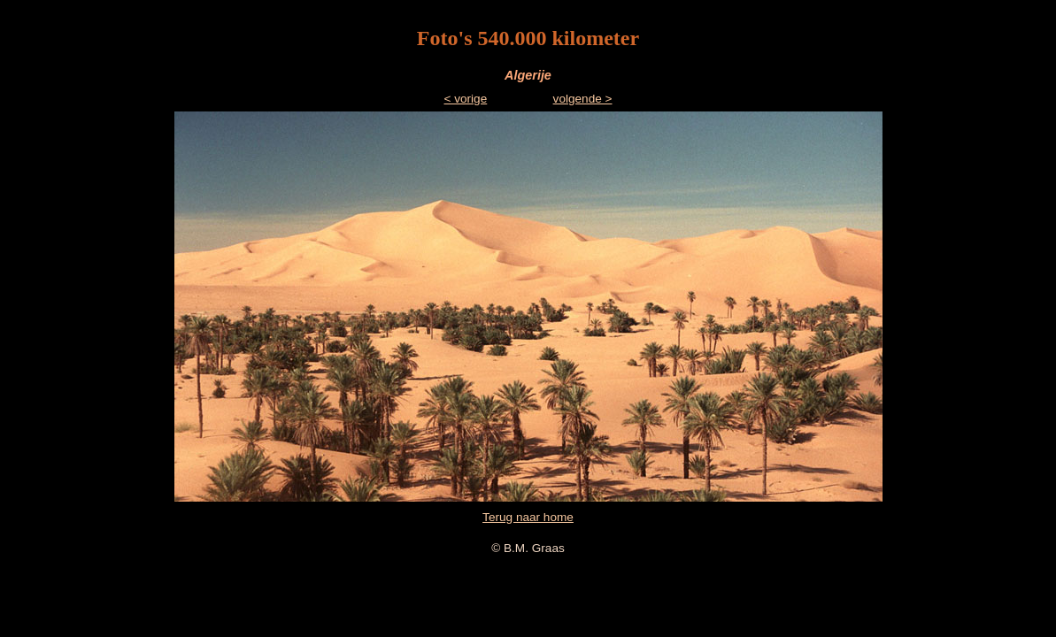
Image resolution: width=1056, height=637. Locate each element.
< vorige (466, 98)
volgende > (583, 98)
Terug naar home (528, 517)
